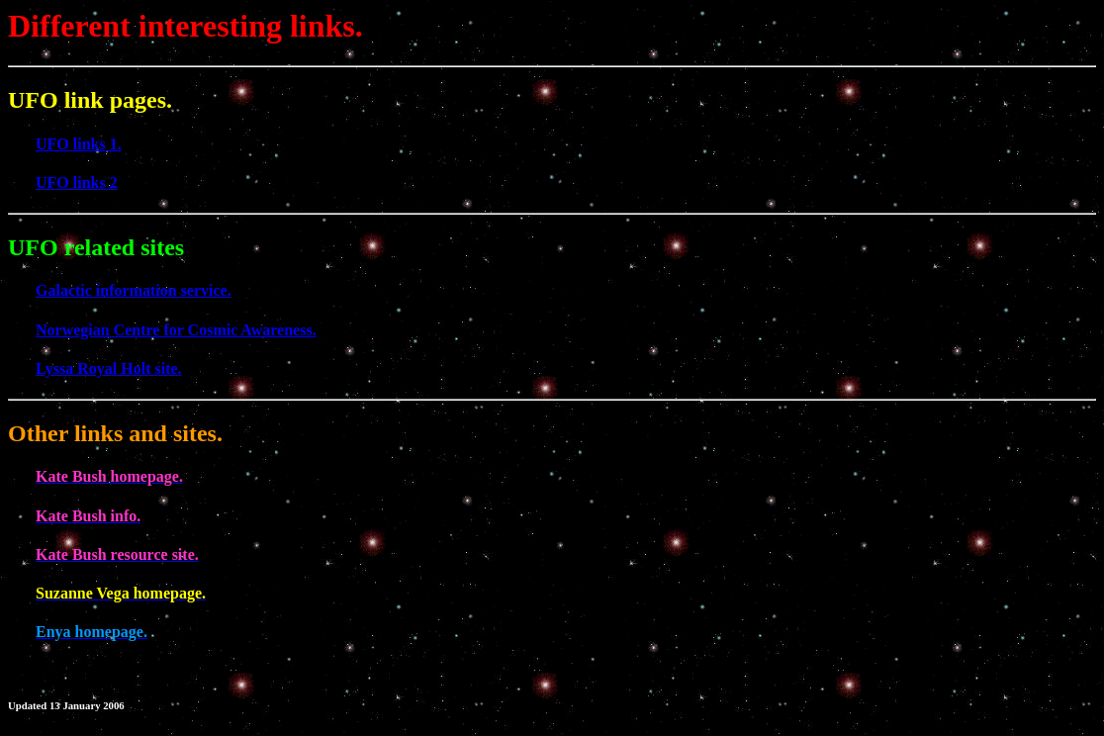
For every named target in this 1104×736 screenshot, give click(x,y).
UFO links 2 (77, 182)
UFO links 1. (79, 144)
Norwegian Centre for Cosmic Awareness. (176, 330)
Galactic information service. (133, 290)
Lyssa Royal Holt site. (109, 368)
